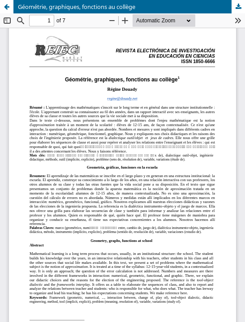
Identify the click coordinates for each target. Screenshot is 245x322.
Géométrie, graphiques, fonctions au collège (76, 7)
